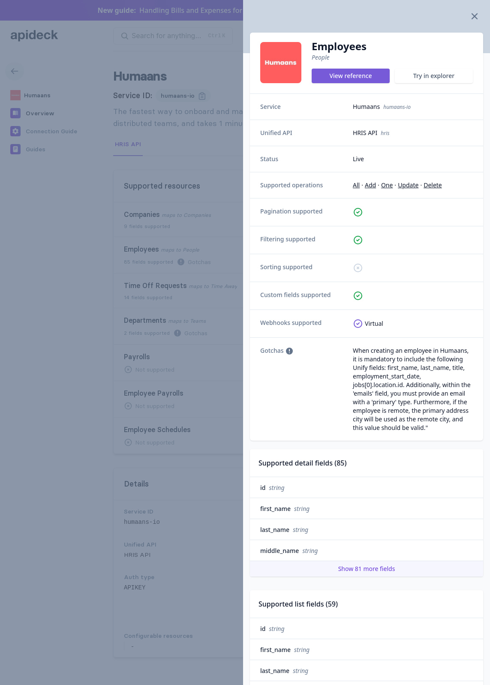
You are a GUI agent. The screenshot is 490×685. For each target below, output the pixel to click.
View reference (350, 76)
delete (433, 185)
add (370, 185)
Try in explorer (433, 76)
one (387, 185)
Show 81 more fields (366, 569)
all (356, 185)
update (408, 185)
